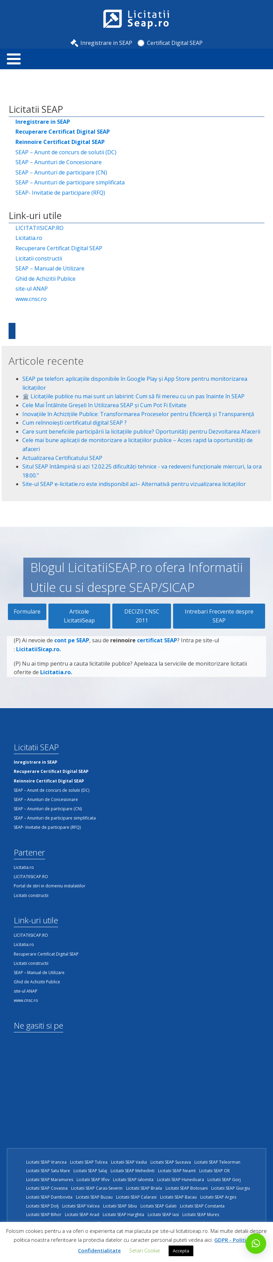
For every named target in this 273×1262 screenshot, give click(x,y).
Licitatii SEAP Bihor (43, 1214)
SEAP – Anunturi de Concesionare (58, 162)
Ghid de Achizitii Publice (45, 278)
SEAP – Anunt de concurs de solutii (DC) (65, 152)
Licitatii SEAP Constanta (202, 1206)
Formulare (27, 611)
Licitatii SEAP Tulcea (88, 1162)
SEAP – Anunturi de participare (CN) (61, 172)
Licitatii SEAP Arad (82, 1214)
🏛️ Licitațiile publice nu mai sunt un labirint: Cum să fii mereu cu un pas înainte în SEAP (133, 396)
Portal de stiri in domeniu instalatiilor (50, 886)
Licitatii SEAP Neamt (177, 1171)
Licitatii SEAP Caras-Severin (97, 1188)
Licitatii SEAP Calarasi (136, 1197)
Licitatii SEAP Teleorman (217, 1162)
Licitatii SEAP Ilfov (93, 1179)
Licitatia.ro (28, 238)
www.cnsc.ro (31, 299)
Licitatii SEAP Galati (158, 1206)
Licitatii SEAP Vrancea (46, 1162)
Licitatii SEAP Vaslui (129, 1162)
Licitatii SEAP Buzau (94, 1197)
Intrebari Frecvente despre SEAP (219, 616)
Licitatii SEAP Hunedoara (180, 1179)
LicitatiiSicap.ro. (38, 651)
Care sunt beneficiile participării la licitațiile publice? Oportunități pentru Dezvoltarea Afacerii (141, 431)
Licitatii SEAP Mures (200, 1214)
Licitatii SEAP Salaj (90, 1171)
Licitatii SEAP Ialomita (133, 1179)
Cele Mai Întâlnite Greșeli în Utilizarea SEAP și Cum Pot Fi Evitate (104, 405)
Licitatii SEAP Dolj (42, 1206)
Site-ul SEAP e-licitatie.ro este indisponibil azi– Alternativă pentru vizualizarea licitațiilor (134, 484)
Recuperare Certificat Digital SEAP (58, 248)
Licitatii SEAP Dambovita (49, 1197)
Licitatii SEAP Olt (214, 1171)
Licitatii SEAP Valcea (81, 1206)
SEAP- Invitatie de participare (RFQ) (60, 192)
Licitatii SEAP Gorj (224, 1179)
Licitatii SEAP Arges (218, 1197)
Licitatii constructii (38, 258)
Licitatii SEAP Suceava (170, 1162)
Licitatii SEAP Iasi (163, 1214)
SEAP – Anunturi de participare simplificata (70, 182)
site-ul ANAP (31, 288)
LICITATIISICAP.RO (39, 228)
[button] (256, 1243)
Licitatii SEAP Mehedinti (133, 1171)
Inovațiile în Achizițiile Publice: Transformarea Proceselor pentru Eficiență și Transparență (138, 414)
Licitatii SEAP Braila (144, 1188)
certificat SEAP (157, 643)
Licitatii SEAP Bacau (178, 1197)
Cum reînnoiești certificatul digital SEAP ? (74, 422)
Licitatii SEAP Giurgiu (230, 1188)
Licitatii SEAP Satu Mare (48, 1171)
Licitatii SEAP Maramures (49, 1179)
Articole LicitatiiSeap (79, 616)
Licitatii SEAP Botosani (187, 1188)
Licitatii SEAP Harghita (123, 1214)
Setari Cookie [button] (144, 1250)
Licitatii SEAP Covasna (47, 1188)
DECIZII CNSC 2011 (141, 616)
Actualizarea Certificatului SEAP (62, 458)
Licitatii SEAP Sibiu (120, 1206)
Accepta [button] (181, 1251)
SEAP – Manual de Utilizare (49, 268)
